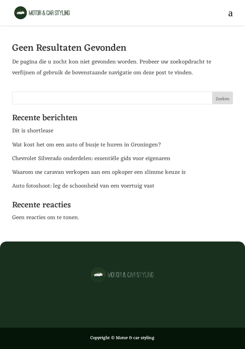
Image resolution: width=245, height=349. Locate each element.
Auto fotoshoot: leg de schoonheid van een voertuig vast (83, 186)
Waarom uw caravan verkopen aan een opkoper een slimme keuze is (99, 172)
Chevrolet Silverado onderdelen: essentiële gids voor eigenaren (91, 158)
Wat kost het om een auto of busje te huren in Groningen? (87, 145)
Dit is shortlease (33, 131)
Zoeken (222, 99)
